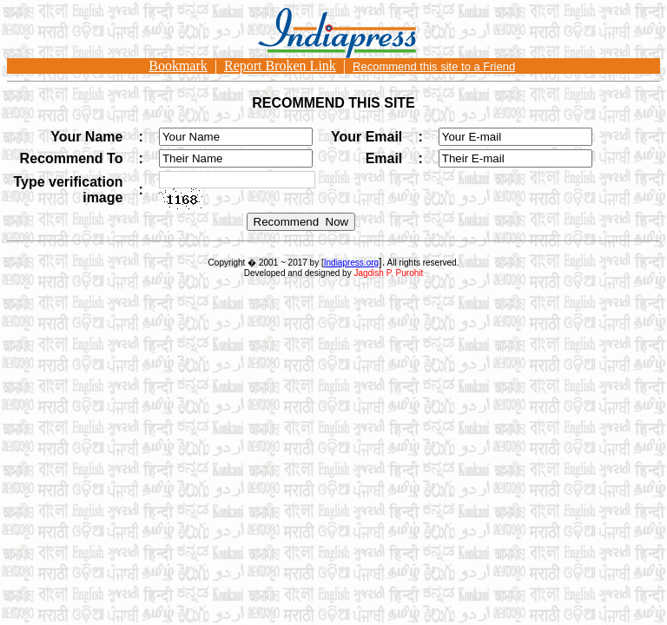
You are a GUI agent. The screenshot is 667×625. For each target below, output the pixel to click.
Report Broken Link (280, 65)
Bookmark (178, 65)
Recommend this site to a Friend (434, 66)
